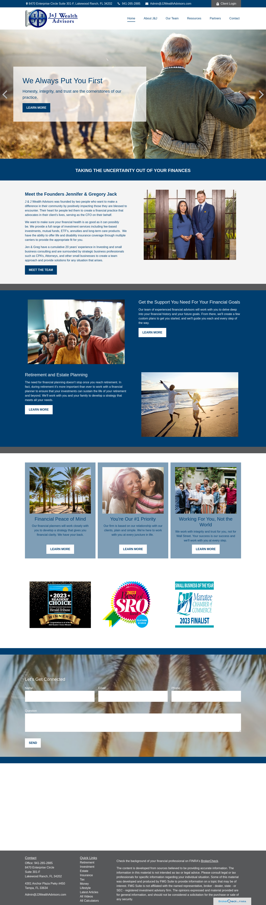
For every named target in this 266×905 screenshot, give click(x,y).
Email (102, 688)
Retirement (87, 862)
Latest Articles (89, 892)
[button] (131, 18)
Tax (82, 879)
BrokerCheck (209, 861)
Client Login (226, 3)
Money (84, 883)
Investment (87, 866)
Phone (175, 688)
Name (29, 688)
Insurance (86, 875)
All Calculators (89, 900)
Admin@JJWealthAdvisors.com (168, 3)
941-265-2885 (128, 3)
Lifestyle (85, 887)
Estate (84, 871)
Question (31, 710)
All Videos (86, 896)
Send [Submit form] (33, 742)
